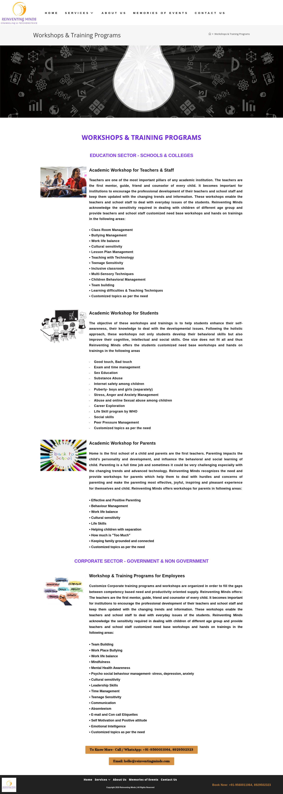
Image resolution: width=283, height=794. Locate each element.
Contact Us (169, 779)
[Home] (210, 34)
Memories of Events (143, 779)
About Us (120, 779)
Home (88, 779)
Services (102, 779)
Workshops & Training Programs (232, 34)
